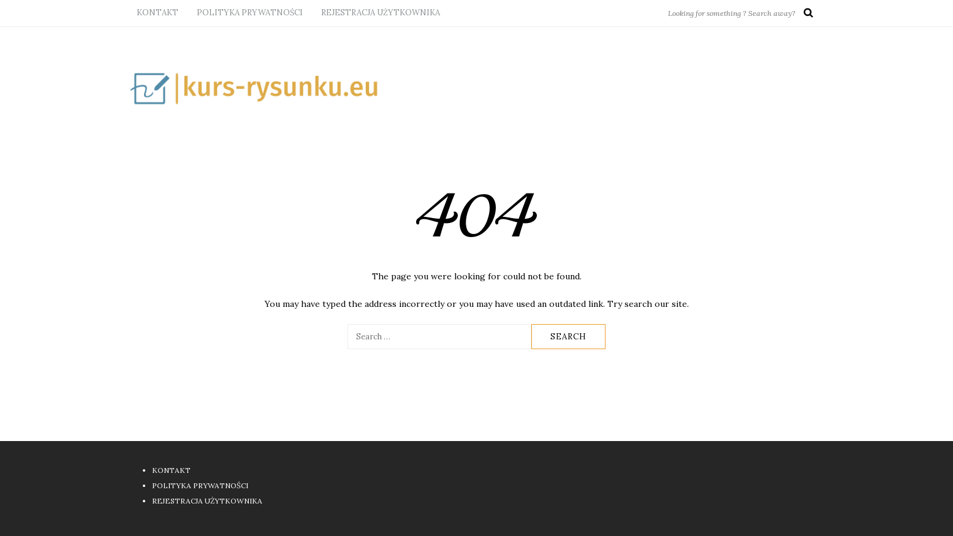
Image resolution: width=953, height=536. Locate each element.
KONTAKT (157, 12)
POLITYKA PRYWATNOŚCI (250, 12)
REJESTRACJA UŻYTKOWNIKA (380, 12)
